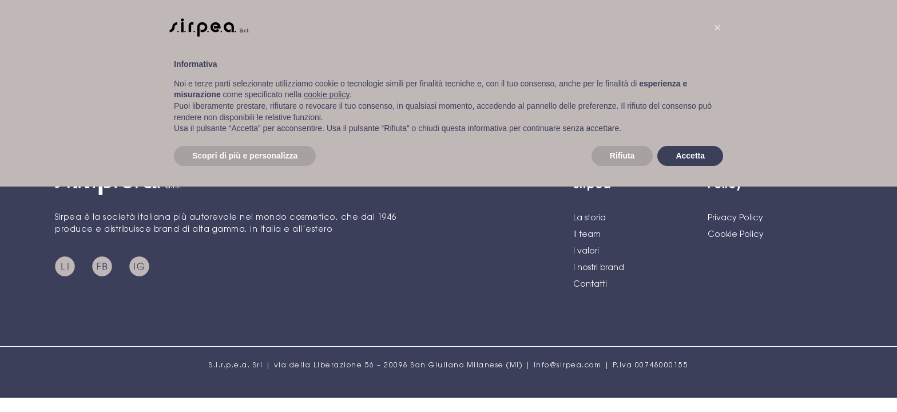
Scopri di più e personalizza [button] (244, 155)
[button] (717, 27)
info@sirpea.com (568, 365)
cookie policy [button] (326, 94)
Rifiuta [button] (622, 155)
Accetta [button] (690, 155)
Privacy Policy (735, 219)
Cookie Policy (736, 235)
